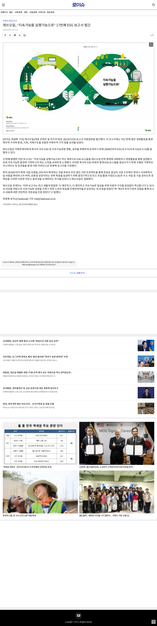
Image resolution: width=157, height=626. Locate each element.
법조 (11, 12)
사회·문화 (18, 12)
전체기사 (4, 12)
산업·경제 (33, 12)
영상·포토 (50, 12)
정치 (26, 12)
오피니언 (41, 12)
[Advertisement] (78, 235)
